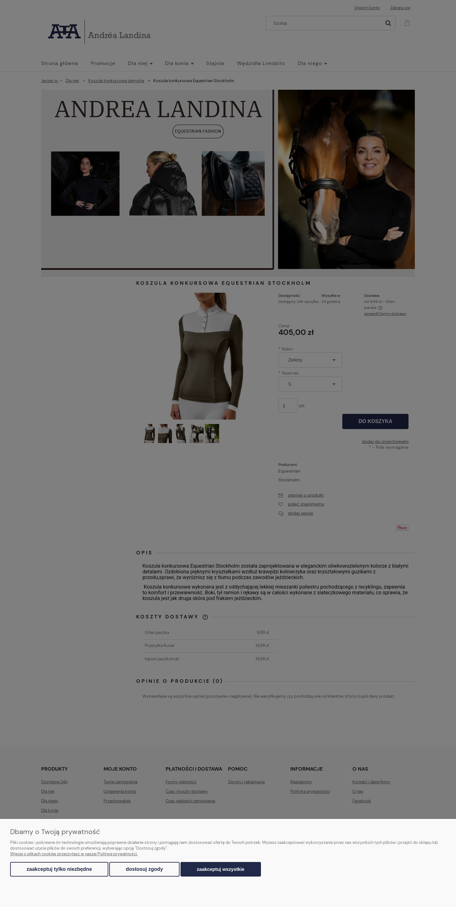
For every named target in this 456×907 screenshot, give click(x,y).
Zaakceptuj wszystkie (220, 869)
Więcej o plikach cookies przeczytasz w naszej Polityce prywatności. (74, 854)
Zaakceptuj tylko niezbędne (59, 869)
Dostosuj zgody (144, 869)
